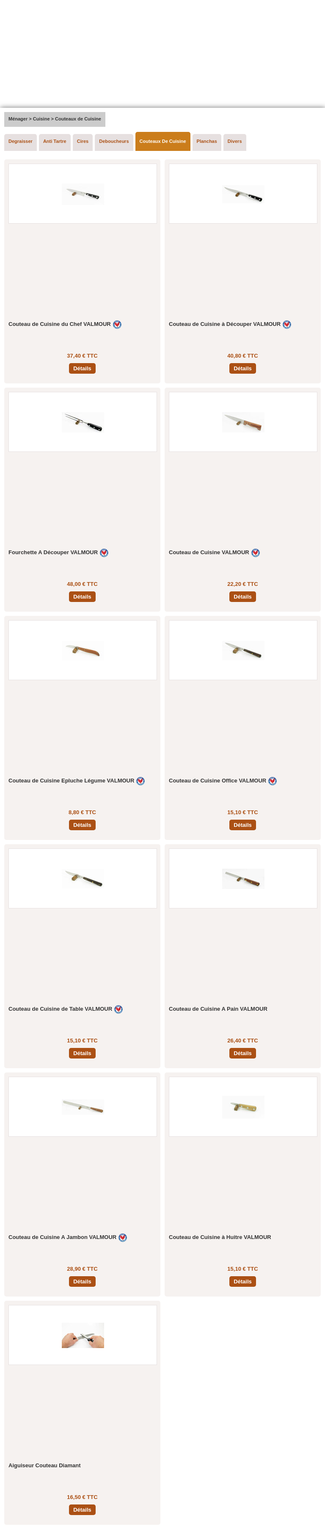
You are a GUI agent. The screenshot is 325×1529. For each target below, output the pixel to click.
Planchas (207, 141)
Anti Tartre (54, 141)
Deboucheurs (114, 141)
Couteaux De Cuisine (163, 141)
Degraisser (20, 141)
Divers (235, 141)
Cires (83, 141)
